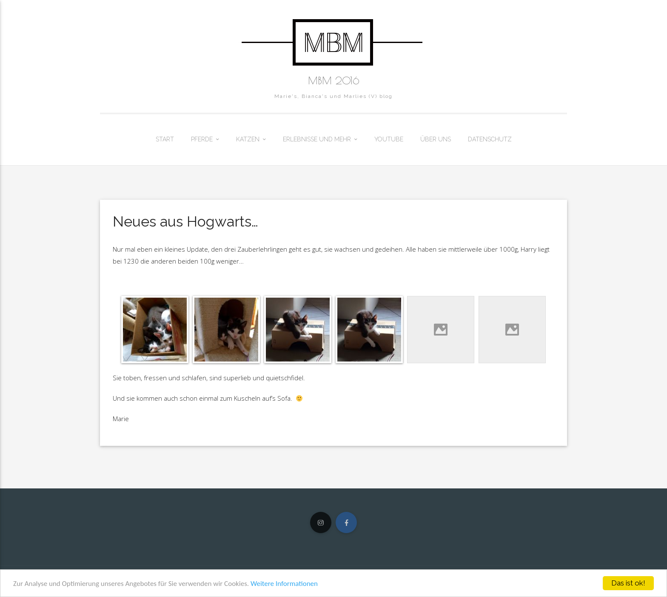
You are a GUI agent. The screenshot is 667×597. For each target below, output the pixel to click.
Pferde (202, 139)
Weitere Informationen (284, 583)
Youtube (388, 139)
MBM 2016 (333, 80)
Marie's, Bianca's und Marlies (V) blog (333, 96)
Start (165, 139)
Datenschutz (490, 139)
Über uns (435, 139)
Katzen (247, 139)
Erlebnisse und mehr (317, 139)
